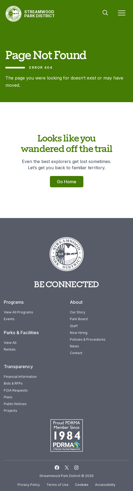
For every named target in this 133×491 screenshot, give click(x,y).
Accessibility (105, 485)
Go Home (66, 181)
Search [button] (105, 12)
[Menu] (122, 13)
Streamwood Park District (39, 13)
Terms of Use (57, 485)
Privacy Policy (29, 485)
